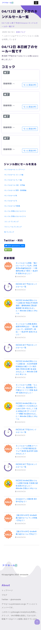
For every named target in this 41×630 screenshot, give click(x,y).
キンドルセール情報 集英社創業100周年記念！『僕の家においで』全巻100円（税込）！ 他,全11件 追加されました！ (27, 329)
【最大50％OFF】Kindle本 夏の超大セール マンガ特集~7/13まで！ (26, 518)
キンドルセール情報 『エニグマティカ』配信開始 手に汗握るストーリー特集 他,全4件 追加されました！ (27, 389)
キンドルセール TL (10, 201)
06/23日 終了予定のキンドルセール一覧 (26, 285)
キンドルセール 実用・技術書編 (15, 190)
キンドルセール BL (10, 195)
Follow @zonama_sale (14, 246)
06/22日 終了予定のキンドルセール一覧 (26, 346)
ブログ (4, 595)
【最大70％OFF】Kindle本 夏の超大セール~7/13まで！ (27, 532)
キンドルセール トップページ (14, 169)
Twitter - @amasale (11, 599)
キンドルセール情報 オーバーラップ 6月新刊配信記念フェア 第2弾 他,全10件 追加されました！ (27, 450)
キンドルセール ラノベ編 (13, 180)
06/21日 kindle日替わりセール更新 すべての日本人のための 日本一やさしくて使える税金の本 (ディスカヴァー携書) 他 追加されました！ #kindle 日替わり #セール (27, 411)
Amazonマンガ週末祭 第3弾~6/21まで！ (26, 500)
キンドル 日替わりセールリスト (15, 211)
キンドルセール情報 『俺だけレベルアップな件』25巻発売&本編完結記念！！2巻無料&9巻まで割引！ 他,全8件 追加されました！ (27, 268)
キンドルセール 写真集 (12, 206)
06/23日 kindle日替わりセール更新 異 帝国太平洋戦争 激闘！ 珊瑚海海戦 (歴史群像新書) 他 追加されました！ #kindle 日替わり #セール (27, 307)
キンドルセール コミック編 (13, 175)
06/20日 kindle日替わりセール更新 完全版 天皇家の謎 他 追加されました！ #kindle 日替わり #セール (27, 484)
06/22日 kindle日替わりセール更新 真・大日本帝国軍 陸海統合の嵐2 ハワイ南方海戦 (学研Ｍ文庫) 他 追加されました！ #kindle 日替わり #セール (26, 368)
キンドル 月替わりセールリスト (15, 216)
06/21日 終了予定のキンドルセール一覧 (26, 430)
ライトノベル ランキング (13, 227)
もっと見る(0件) (30, 85)
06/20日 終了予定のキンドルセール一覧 (26, 465)
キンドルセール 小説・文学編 (14, 185)
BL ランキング (9, 232)
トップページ (7, 590)
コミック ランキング (11, 221)
